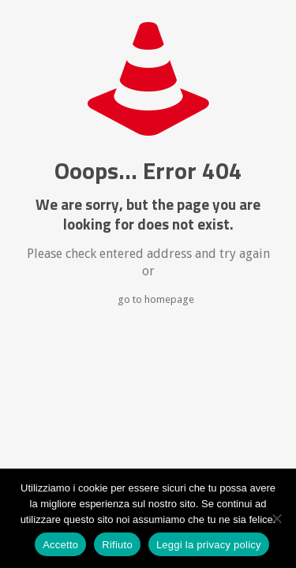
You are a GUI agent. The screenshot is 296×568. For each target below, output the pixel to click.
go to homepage (156, 299)
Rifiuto (117, 545)
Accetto (60, 545)
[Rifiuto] (276, 518)
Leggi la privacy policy (208, 545)
